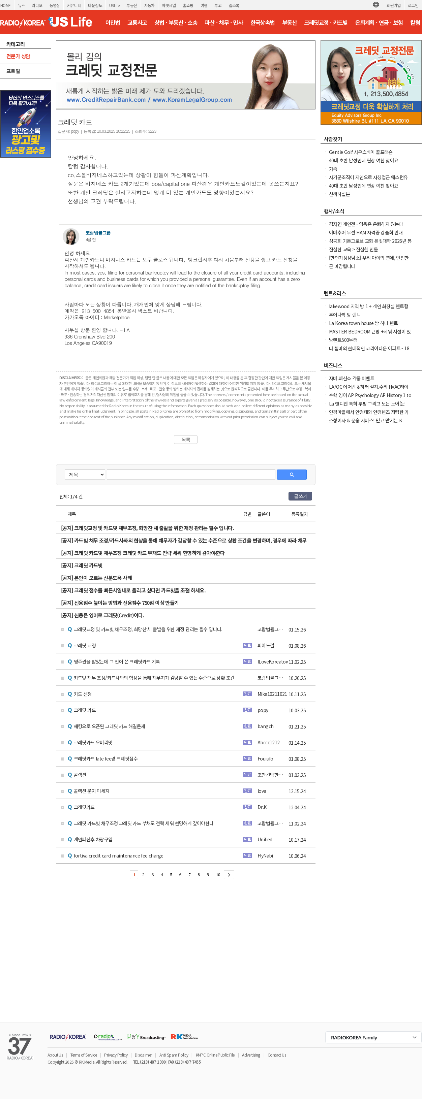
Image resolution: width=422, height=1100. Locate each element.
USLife (114, 5)
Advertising (251, 1055)
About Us (55, 1055)
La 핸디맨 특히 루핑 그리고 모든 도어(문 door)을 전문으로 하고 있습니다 (367, 407)
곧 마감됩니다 (342, 266)
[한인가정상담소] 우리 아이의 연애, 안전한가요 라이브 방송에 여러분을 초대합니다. (369, 261)
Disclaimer (143, 1055)
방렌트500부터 (343, 339)
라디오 (37, 5)
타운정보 (95, 5)
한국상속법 (262, 23)
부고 (217, 5)
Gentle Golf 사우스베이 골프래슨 (361, 152)
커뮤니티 (74, 5)
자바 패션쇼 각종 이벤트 (351, 378)
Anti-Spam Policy (173, 1055)
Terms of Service (83, 1055)
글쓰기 (300, 496)
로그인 (413, 5)
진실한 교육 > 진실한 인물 (353, 249)
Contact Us (277, 1055)
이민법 (112, 23)
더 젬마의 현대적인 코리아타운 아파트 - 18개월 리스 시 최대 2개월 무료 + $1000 (369, 351)
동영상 (55, 5)
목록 (185, 439)
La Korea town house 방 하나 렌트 (363, 323)
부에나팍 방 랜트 (345, 314)
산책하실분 (339, 194)
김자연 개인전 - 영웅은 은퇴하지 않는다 (366, 224)
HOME (5, 5)
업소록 (234, 5)
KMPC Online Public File (215, 1055)
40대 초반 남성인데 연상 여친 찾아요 (363, 160)
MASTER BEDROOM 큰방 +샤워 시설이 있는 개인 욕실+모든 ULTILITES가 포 (370, 335)
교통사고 (137, 23)
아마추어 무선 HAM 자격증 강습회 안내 (366, 232)
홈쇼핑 (188, 5)
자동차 (149, 5)
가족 (333, 168)
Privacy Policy (115, 1055)
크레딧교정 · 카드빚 (325, 23)
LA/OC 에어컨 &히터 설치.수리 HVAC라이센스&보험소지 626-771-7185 (368, 390)
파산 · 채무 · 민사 (224, 23)
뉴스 (21, 5)
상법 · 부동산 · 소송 (175, 23)
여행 (204, 5)
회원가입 (394, 5)
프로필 (13, 70)
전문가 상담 (18, 56)
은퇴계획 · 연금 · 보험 (379, 23)
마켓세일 (169, 5)
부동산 (131, 5)
